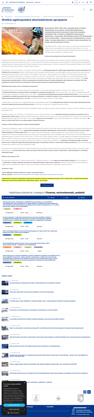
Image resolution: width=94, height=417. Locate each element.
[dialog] (14, 398)
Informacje (28, 394)
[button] (14, 413)
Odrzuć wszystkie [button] (14, 409)
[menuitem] (30, 415)
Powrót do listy (47, 185)
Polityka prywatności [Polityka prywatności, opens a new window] (17, 402)
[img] (21, 10)
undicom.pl (88, 415)
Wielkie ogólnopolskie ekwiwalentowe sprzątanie (34, 19)
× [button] (24, 382)
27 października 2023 (10, 23)
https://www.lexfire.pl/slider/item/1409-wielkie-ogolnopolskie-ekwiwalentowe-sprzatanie (38, 174)
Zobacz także (7, 263)
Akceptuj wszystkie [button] (14, 405)
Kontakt (50, 394)
